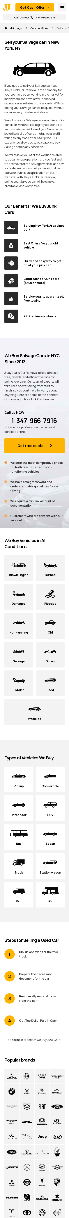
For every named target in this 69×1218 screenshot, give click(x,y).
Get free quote (30, 445)
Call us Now (34, 17)
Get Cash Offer (32, 7)
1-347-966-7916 (30, 420)
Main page (13, 28)
